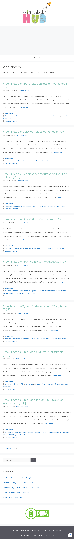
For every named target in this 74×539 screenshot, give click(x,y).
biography (8, 291)
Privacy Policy (36, 530)
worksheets (7, 118)
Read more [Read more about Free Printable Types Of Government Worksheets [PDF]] (54, 330)
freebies (19, 116)
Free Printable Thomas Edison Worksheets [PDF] (35, 261)
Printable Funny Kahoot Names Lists (18, 483)
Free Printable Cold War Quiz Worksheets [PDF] (34, 131)
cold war (8, 161)
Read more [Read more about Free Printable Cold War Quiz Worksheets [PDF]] (58, 152)
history (47, 116)
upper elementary (20, 293)
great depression (29, 116)
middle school (55, 116)
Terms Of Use (25, 530)
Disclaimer (47, 530)
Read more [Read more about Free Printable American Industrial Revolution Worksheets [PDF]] (49, 423)
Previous (7, 448)
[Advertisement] (37, 40)
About (15, 530)
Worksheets (9, 113)
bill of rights (9, 248)
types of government (60, 339)
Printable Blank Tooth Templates (16, 493)
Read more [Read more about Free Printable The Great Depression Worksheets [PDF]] (25, 107)
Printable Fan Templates (13, 498)
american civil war (11, 384)
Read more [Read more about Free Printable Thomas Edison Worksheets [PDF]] (60, 282)
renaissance (41, 206)
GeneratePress (49, 535)
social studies (66, 116)
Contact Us (57, 530)
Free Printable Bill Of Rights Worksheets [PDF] (33, 219)
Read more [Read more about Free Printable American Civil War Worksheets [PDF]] (57, 375)
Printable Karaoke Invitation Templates (18, 478)
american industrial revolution (15, 432)
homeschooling (39, 384)
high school (40, 116)
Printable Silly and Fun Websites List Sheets (21, 488)
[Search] (33, 460)
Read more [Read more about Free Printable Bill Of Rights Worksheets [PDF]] (27, 240)
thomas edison (8, 293)
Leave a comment (11, 121)
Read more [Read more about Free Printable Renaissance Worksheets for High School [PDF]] (61, 197)
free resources (10, 116)
